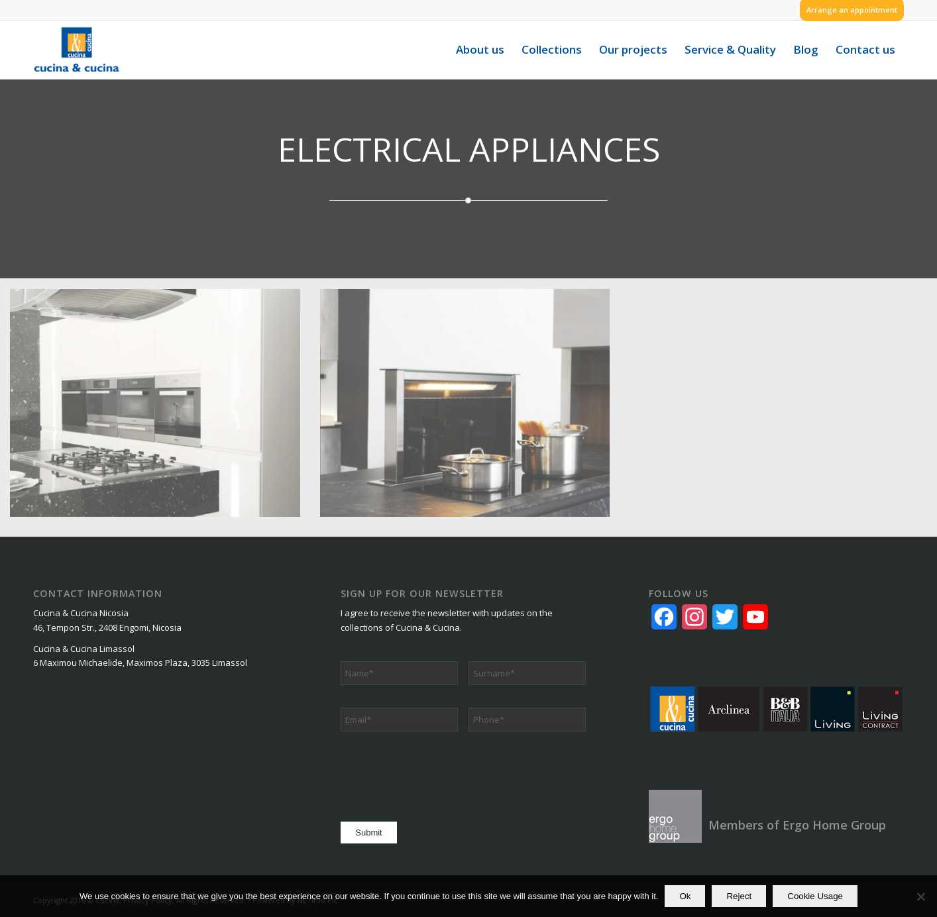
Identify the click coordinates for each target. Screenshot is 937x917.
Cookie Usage (815, 896)
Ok (684, 896)
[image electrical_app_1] (165, 413)
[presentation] (441, 774)
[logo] (77, 50)
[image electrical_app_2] (475, 413)
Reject (738, 896)
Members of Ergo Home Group (797, 825)
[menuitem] (848, 10)
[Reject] (920, 896)
